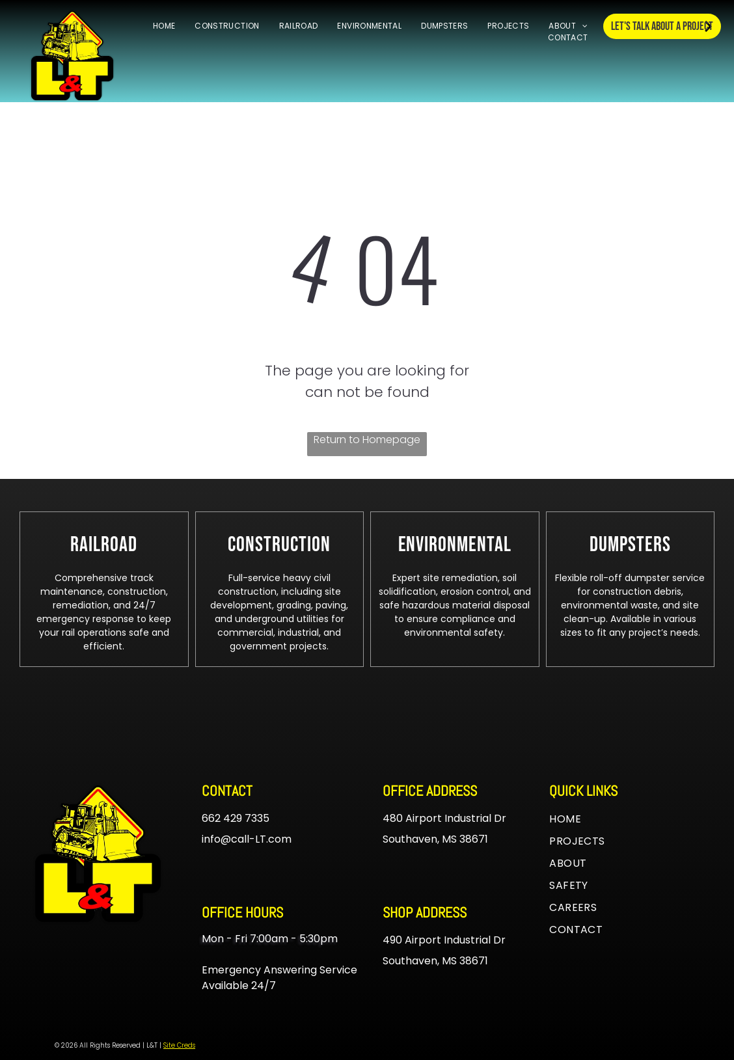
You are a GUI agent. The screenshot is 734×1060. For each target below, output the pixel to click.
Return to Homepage (367, 439)
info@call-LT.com (247, 839)
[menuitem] (164, 26)
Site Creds (179, 1045)
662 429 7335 (235, 818)
